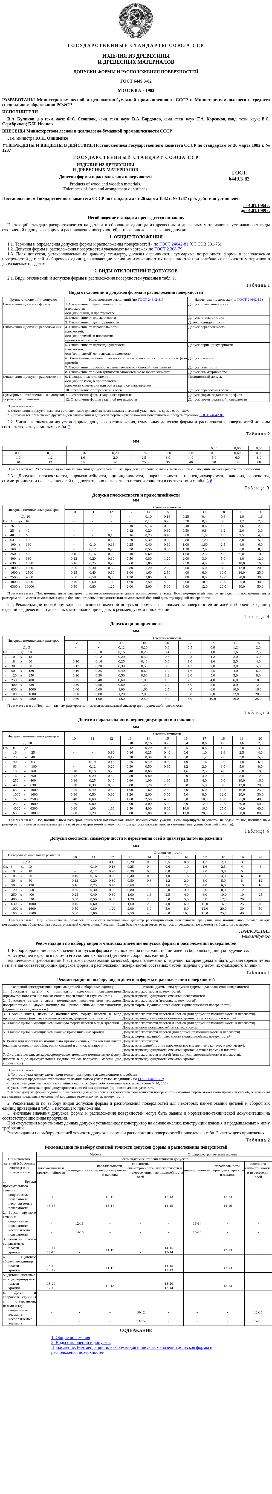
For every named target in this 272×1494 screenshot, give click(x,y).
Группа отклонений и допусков (33, 299)
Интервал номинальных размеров (33, 510)
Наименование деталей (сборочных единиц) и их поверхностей (19, 1165)
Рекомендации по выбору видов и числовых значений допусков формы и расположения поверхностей (135, 943)
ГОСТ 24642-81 (173, 244)
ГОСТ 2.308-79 (168, 249)
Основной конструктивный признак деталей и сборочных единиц (62, 987)
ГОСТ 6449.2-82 (150, 1079)
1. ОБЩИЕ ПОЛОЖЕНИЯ (136, 237)
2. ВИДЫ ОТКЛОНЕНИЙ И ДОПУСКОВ (135, 271)
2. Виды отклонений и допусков (81, 1342)
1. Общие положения (70, 1337)
